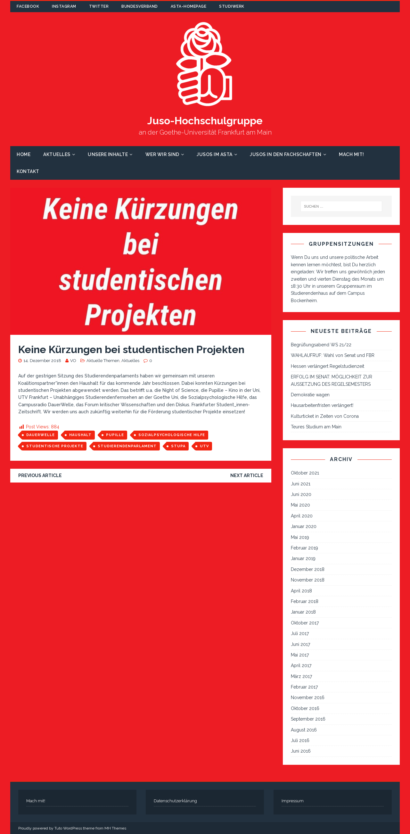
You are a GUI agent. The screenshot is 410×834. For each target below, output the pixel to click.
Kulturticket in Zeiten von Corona (325, 416)
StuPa (178, 446)
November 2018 (307, 579)
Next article (246, 475)
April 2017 (301, 665)
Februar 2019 (304, 547)
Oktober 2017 (305, 622)
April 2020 (302, 515)
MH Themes (115, 828)
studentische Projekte (54, 446)
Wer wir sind (162, 154)
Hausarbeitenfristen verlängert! (322, 405)
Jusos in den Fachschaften (286, 154)
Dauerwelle (40, 435)
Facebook (28, 6)
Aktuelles (56, 154)
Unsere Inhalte (108, 154)
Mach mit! (351, 154)
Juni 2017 (300, 644)
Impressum (293, 800)
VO (73, 360)
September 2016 (308, 719)
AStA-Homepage (189, 6)
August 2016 (304, 729)
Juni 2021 (300, 483)
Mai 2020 (300, 505)
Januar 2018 (303, 612)
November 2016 (307, 697)
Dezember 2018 (307, 569)
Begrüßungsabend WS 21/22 (321, 344)
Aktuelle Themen (102, 360)
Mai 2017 (300, 654)
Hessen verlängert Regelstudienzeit (327, 366)
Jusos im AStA (215, 154)
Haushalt (80, 435)
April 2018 (301, 590)
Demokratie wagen (310, 394)
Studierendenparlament (127, 446)
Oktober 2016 (305, 708)
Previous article (40, 475)
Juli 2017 (300, 633)
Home (23, 154)
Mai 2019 (300, 537)
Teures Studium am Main (316, 426)
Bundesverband (139, 6)
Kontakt (28, 171)
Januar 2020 (303, 526)
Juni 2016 (301, 751)
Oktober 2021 (305, 472)
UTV (204, 446)
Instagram (64, 6)
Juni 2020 (301, 494)
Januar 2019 (303, 558)
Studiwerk (231, 6)
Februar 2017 (304, 686)
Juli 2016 (300, 740)
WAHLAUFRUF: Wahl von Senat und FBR (332, 355)
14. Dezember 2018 (42, 360)
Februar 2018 (304, 601)
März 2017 (301, 676)
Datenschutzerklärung (175, 800)
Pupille (115, 435)
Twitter (99, 6)
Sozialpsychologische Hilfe (171, 435)
